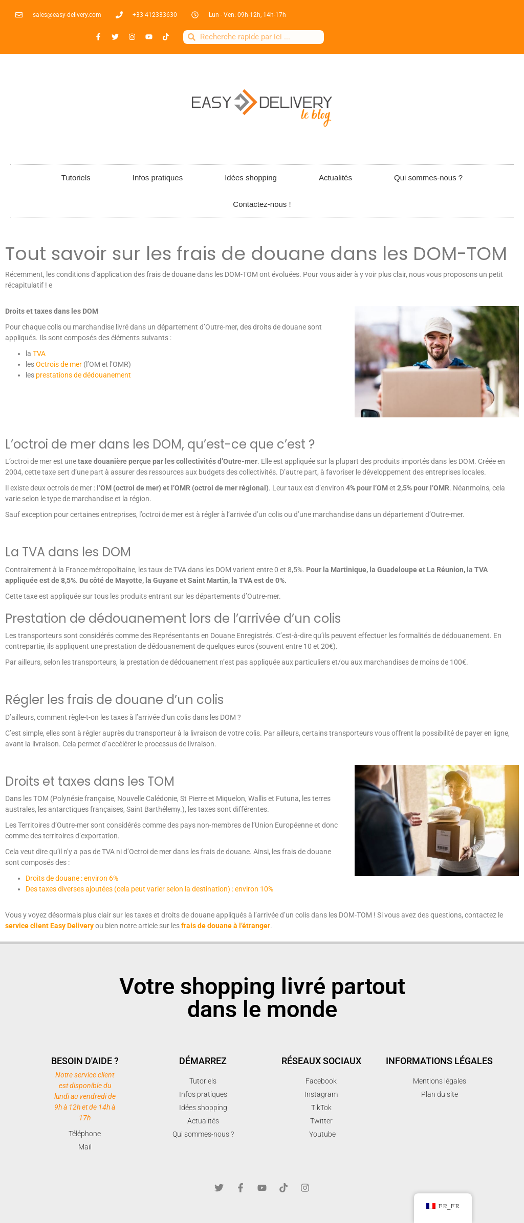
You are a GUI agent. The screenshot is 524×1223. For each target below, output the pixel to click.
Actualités (335, 177)
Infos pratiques (158, 177)
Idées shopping (251, 177)
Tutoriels (76, 177)
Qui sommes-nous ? (428, 177)
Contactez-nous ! (262, 204)
